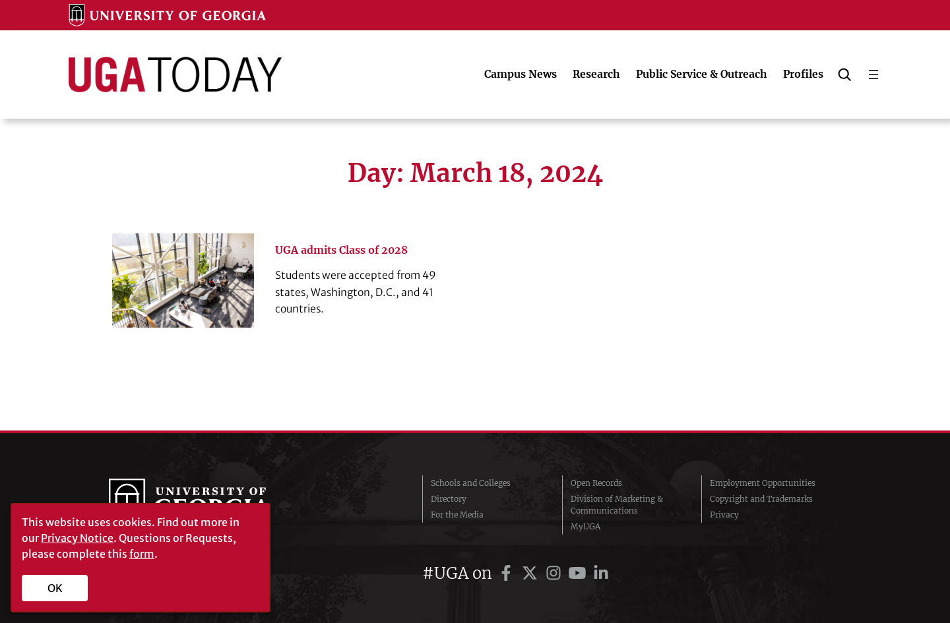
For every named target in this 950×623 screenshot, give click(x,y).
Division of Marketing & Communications (617, 505)
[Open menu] (873, 74)
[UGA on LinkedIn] (601, 573)
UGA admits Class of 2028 (342, 250)
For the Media (457, 514)
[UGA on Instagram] (555, 573)
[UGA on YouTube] (579, 573)
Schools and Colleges (471, 483)
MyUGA (585, 526)
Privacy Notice (77, 538)
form (141, 553)
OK (55, 588)
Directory (448, 499)
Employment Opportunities (762, 483)
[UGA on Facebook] (508, 573)
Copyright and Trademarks (761, 499)
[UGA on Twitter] (532, 573)
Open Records (596, 483)
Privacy (724, 514)
